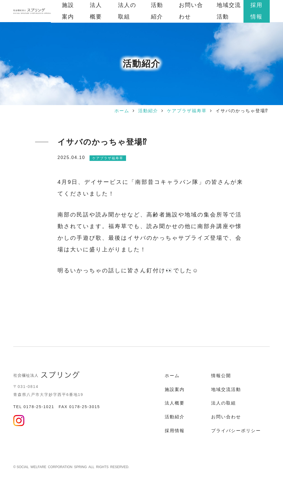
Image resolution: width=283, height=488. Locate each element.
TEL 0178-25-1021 (33, 407)
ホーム (121, 110)
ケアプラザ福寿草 (187, 110)
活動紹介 (148, 110)
